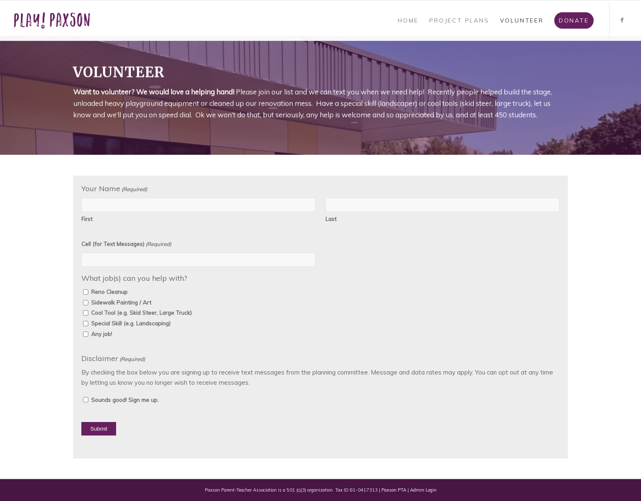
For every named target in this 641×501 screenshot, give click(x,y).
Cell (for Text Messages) (126, 244)
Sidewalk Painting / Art (121, 302)
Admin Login (423, 490)
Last (330, 218)
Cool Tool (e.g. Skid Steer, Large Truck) (141, 312)
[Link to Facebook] (622, 20)
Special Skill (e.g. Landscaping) (130, 323)
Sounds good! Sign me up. (125, 399)
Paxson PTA (393, 490)
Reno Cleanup (109, 291)
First (86, 218)
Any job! (101, 333)
